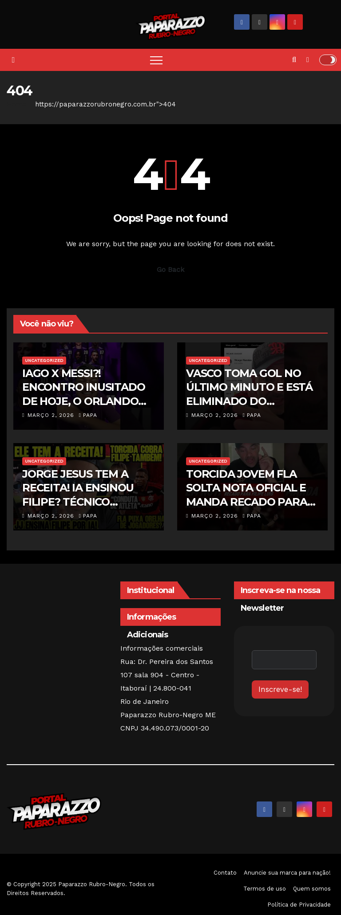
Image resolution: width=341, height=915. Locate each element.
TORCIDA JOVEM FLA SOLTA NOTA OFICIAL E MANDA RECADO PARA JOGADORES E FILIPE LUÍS (246, 501)
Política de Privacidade (299, 904)
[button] (294, 59)
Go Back (170, 269)
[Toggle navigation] (156, 59)
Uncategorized (44, 360)
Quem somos (312, 888)
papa (88, 415)
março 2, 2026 (52, 415)
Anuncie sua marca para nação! (287, 872)
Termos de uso (264, 888)
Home (16, 104)
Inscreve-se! (280, 689)
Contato (225, 872)
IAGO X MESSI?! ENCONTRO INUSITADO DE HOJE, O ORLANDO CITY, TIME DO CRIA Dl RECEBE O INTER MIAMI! (85, 401)
